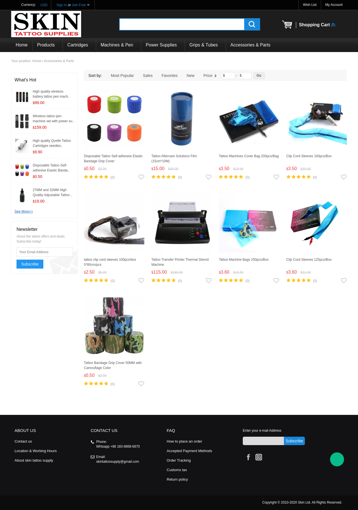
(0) (112, 177)
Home (22, 45)
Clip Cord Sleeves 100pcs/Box (309, 156)
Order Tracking (179, 460)
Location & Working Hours (36, 451)
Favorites (170, 75)
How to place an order (184, 441)
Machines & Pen (118, 45)
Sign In (61, 5)
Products (47, 45)
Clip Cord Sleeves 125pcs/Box (309, 260)
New (190, 75)
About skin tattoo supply (34, 460)
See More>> (24, 211)
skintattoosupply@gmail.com (117, 462)
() (317, 24)
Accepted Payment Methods (189, 451)
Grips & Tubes (205, 45)
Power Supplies (163, 45)
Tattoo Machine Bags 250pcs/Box (243, 260)
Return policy (177, 479)
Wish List (310, 5)
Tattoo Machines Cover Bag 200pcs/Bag (249, 156)
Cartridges (79, 45)
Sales (148, 75)
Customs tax (177, 470)
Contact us (23, 441)
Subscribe (30, 264)
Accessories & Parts (250, 45)
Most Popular (122, 75)
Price (210, 75)
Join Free (79, 5)
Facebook (247, 456)
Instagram (258, 456)
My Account (334, 5)
